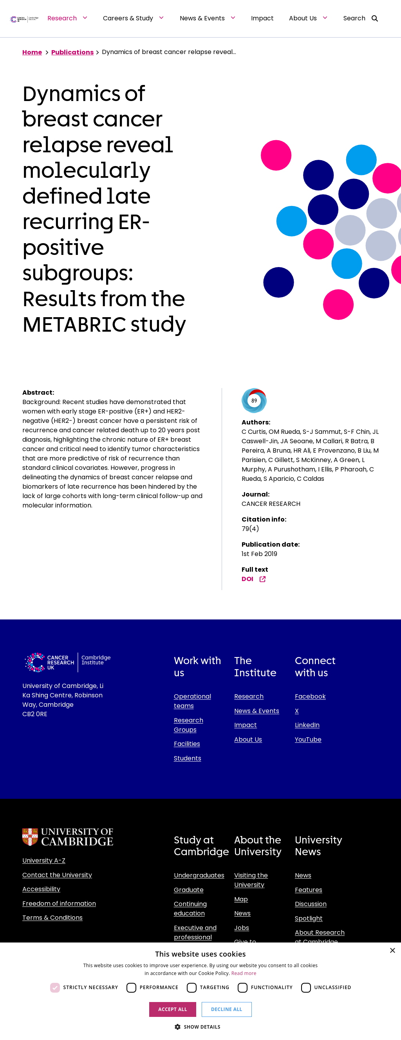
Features (308, 889)
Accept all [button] (172, 1009)
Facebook (310, 696)
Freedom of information (59, 903)
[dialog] (200, 991)
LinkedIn (307, 724)
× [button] (392, 951)
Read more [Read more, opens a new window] (243, 973)
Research (249, 696)
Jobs (241, 927)
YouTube (308, 739)
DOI (254, 578)
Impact (245, 724)
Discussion (311, 903)
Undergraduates (199, 875)
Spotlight (309, 918)
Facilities (187, 743)
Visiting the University (251, 880)
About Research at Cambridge (320, 937)
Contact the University (57, 874)
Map (241, 899)
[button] (200, 1027)
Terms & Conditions (52, 917)
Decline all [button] (226, 1009)
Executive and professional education (195, 937)
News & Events (256, 710)
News (242, 913)
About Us (248, 739)
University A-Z (43, 860)
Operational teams (192, 701)
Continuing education (190, 908)
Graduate (189, 889)
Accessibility (41, 889)
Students (187, 758)
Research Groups (188, 725)
